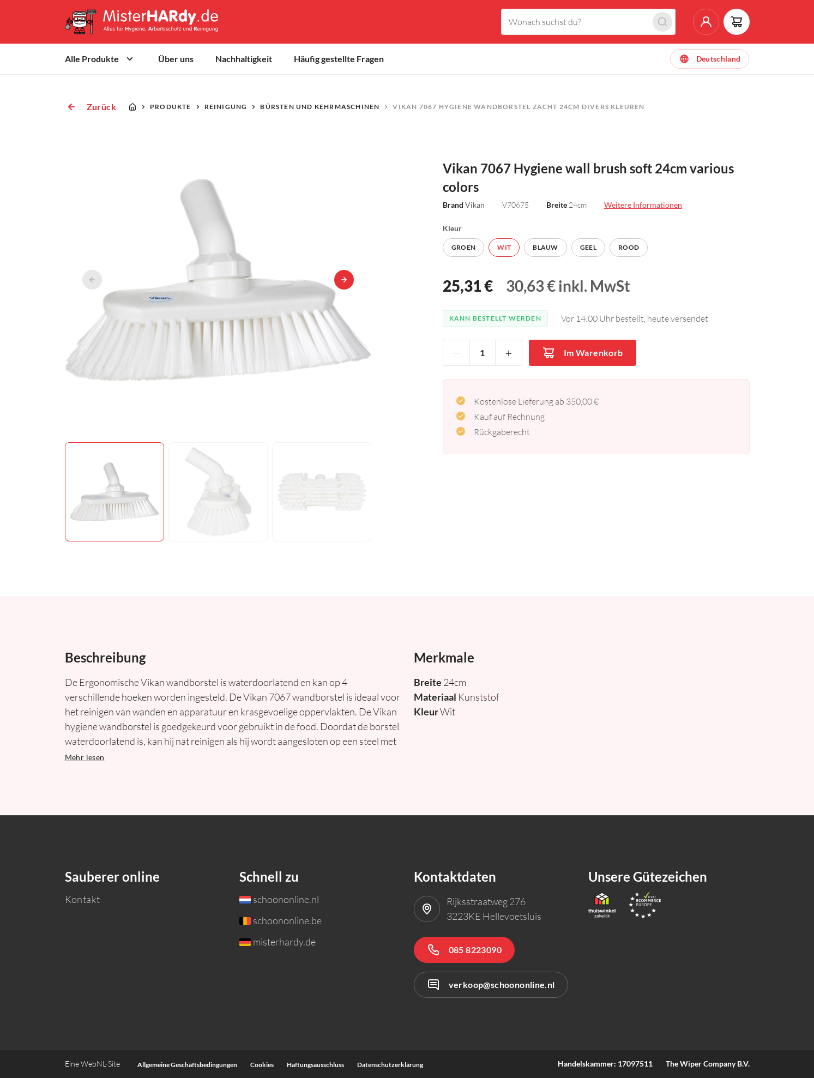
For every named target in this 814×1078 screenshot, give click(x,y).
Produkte (170, 107)
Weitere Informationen (643, 204)
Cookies (262, 1065)
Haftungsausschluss (315, 1065)
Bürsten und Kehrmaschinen (319, 107)
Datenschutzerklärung (390, 1065)
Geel (588, 247)
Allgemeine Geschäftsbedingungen (187, 1065)
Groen (463, 247)
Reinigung (226, 107)
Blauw (545, 247)
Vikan (475, 204)
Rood (628, 247)
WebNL (93, 1063)
